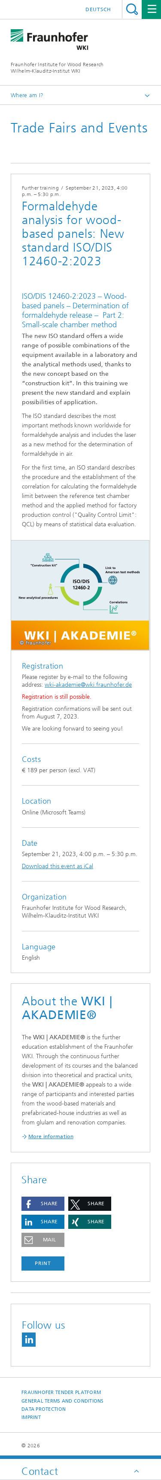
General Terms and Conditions (62, 1401)
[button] (42, 1204)
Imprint (31, 1417)
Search (132, 9)
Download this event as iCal (57, 866)
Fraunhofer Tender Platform (61, 1392)
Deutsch (98, 9)
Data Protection (43, 1409)
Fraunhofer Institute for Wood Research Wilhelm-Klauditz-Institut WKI (57, 67)
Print (43, 1263)
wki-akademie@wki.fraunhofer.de (88, 684)
